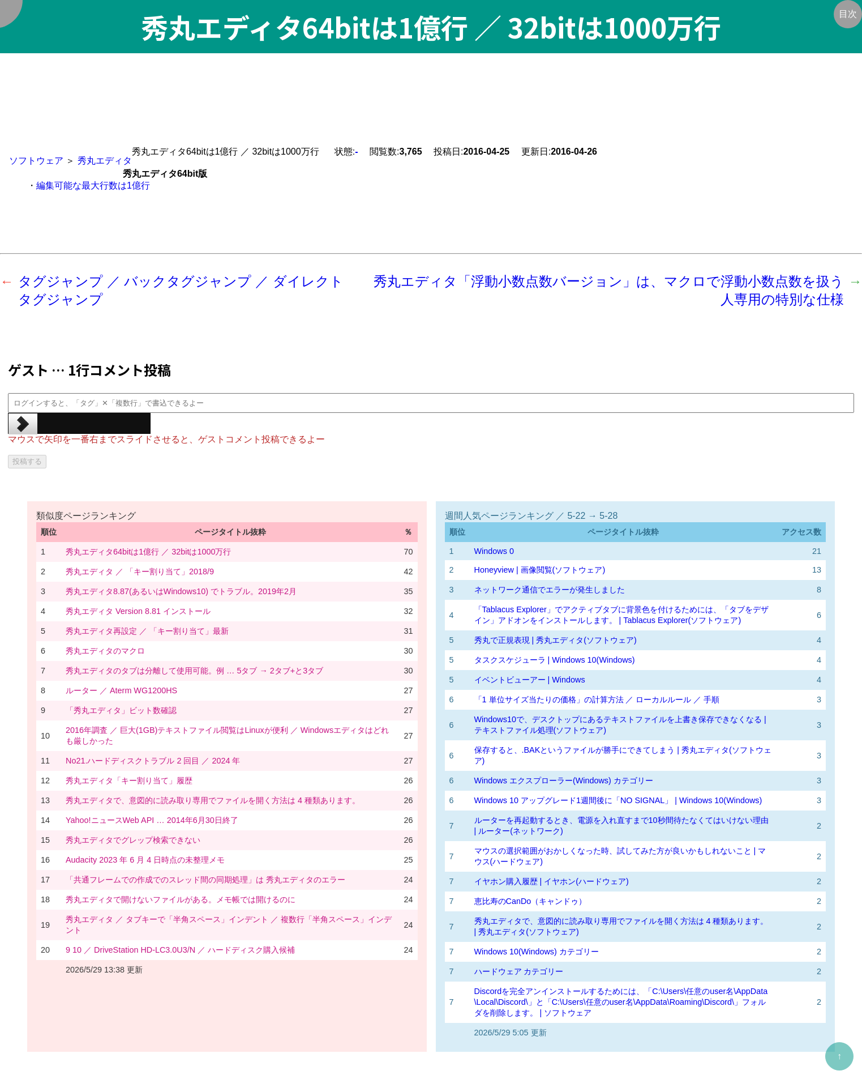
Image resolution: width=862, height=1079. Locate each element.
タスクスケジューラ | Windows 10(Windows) (554, 659)
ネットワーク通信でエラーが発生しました (549, 589)
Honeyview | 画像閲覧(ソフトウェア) (540, 569)
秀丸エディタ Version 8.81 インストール (138, 611)
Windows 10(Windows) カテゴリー (536, 951)
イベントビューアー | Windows (529, 679)
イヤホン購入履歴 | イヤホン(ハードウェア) (551, 881)
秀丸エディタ (105, 160)
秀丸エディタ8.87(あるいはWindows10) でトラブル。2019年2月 (181, 591)
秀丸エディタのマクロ (105, 650)
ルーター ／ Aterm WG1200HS (121, 690)
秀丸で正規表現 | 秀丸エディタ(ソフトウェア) (555, 640)
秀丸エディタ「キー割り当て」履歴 (129, 780)
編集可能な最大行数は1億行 (93, 185)
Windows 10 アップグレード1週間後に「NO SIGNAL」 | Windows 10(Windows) (618, 800)
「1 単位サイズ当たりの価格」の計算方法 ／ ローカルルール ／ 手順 (597, 699)
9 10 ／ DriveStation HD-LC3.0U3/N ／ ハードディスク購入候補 (180, 949)
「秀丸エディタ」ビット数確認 (121, 710)
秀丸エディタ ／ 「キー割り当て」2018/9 (140, 571)
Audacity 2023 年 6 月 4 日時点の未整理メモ (145, 859)
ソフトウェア (36, 160)
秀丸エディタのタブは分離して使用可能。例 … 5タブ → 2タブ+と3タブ (194, 670)
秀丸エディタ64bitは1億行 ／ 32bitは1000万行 (148, 551)
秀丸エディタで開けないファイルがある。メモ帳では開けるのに (180, 899)
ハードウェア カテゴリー (519, 971)
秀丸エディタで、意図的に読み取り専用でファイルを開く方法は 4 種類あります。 (213, 800)
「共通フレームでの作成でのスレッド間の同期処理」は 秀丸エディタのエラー (205, 879)
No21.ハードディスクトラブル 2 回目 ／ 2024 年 (153, 760)
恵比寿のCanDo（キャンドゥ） (530, 901)
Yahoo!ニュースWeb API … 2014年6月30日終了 (152, 820)
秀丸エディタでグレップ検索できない (133, 840)
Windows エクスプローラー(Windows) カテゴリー (563, 780)
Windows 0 (494, 551)
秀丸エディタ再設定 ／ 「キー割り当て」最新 (147, 631)
